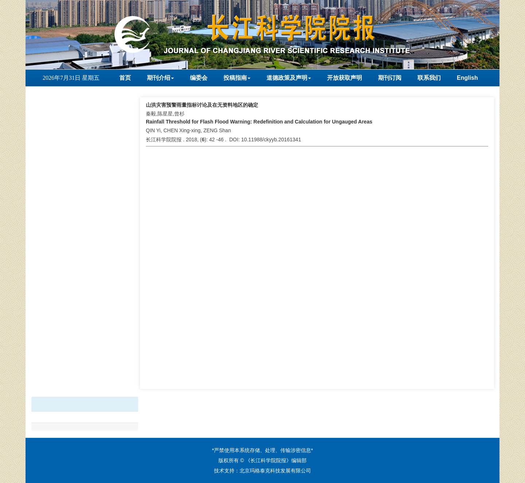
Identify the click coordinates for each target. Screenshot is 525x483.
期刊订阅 (389, 78)
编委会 (198, 78)
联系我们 (429, 78)
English (467, 78)
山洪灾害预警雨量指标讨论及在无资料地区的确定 (202, 105)
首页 (125, 78)
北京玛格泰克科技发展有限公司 (275, 471)
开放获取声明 (344, 78)
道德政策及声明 (289, 78)
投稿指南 (236, 78)
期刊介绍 (160, 78)
